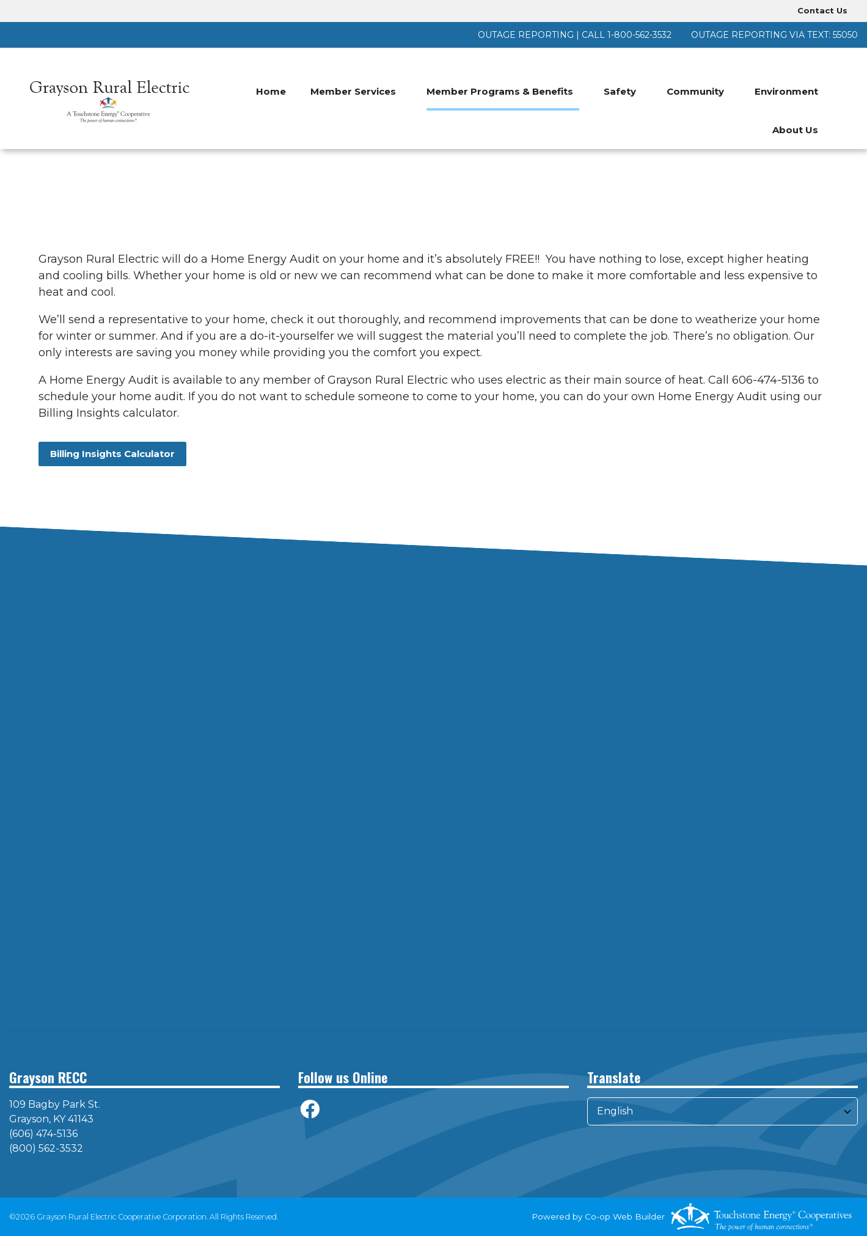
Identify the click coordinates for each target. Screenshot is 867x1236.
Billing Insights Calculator (112, 453)
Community (695, 91)
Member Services (353, 91)
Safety (620, 91)
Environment (786, 91)
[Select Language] (722, 1111)
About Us (795, 130)
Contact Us (822, 10)
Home (271, 91)
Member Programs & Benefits (499, 91)
